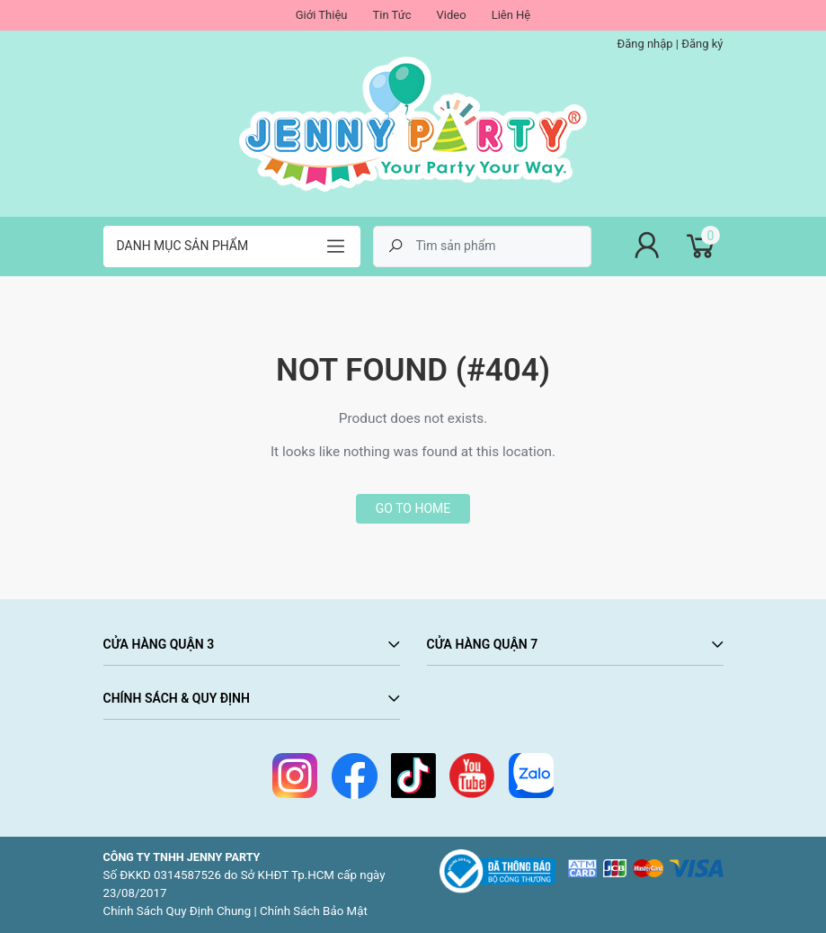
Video (451, 15)
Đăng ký (702, 43)
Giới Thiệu (322, 15)
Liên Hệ (511, 15)
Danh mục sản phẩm (183, 245)
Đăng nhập (644, 43)
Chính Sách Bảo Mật (314, 911)
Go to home (413, 508)
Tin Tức (391, 15)
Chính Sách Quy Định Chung (177, 911)
